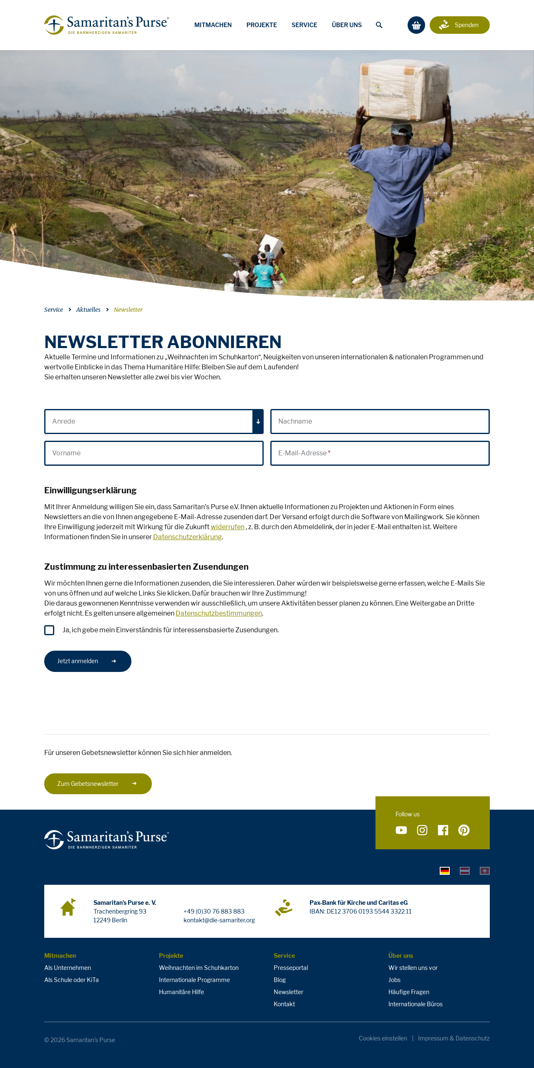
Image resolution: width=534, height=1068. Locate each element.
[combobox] (154, 421)
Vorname (66, 453)
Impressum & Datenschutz (454, 1038)
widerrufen (227, 527)
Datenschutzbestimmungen (219, 613)
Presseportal (291, 967)
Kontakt (284, 1003)
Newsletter (128, 309)
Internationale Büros (415, 1003)
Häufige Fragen (408, 991)
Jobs (394, 979)
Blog (280, 979)
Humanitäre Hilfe (181, 991)
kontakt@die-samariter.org (219, 920)
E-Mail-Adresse (302, 453)
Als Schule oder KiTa (71, 979)
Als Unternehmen (67, 967)
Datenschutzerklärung (187, 537)
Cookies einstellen (383, 1038)
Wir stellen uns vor (413, 967)
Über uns (347, 24)
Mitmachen (213, 24)
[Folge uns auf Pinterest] (464, 830)
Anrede (63, 421)
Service (304, 24)
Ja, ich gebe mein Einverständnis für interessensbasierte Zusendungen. (171, 630)
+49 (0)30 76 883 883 (214, 911)
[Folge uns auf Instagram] (422, 830)
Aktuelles (88, 309)
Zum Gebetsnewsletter (97, 783)
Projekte (262, 24)
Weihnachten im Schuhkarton (199, 967)
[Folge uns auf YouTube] (401, 830)
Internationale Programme (194, 979)
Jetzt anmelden (87, 660)
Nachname (295, 421)
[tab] (445, 871)
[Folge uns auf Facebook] (443, 830)
